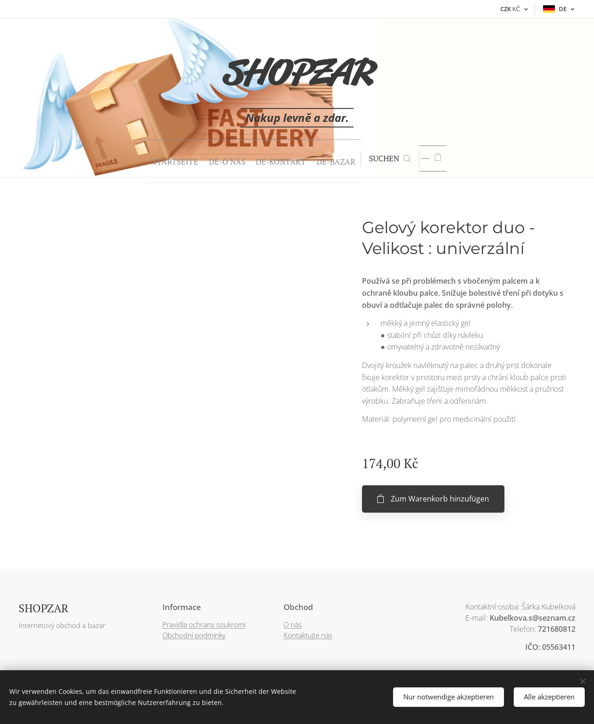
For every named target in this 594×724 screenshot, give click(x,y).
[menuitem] (143, 159)
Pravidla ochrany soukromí (203, 624)
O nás (293, 624)
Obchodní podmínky (194, 635)
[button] (379, 159)
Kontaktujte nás (308, 635)
